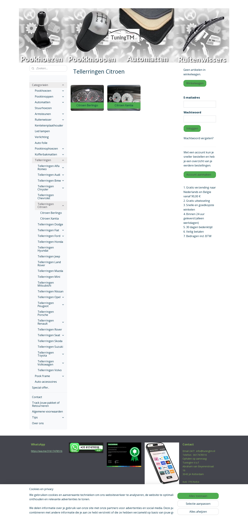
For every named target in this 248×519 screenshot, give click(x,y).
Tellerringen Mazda (50, 271)
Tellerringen (49, 160)
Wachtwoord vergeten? (199, 138)
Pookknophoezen (49, 148)
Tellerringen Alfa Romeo (51, 167)
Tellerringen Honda (50, 242)
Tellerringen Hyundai (46, 249)
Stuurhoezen (43, 108)
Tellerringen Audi (51, 175)
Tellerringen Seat (51, 335)
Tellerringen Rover (50, 329)
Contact (37, 397)
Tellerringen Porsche (46, 313)
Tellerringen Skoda (50, 341)
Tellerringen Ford (51, 236)
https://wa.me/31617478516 (46, 451)
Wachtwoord (192, 112)
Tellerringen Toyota (51, 354)
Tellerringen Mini (49, 277)
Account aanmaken (198, 174)
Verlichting (42, 137)
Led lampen (42, 131)
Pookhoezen (49, 91)
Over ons (38, 423)
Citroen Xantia (49, 218)
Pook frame (49, 376)
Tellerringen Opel (51, 297)
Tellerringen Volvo (50, 370)
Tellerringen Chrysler (51, 187)
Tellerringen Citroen (51, 205)
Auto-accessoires (46, 382)
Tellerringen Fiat (51, 230)
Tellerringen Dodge (50, 224)
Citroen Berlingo (51, 213)
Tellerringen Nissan (50, 291)
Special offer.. (40, 387)
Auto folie (41, 143)
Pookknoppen (49, 96)
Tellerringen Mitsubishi (46, 284)
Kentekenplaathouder (49, 125)
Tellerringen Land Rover (49, 263)
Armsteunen (49, 114)
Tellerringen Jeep (49, 256)
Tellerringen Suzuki (50, 347)
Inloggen (192, 128)
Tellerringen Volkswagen (51, 362)
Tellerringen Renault (51, 322)
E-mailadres (192, 97)
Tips (48, 417)
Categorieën (48, 85)
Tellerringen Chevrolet (46, 196)
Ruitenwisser (49, 119)
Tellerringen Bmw (51, 180)
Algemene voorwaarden (47, 411)
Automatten (49, 102)
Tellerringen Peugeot (51, 304)
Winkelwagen (195, 83)
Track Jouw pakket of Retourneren (46, 404)
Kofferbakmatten (49, 154)
